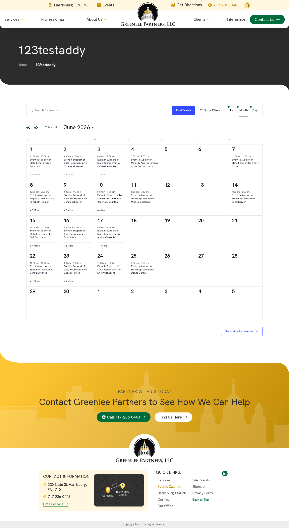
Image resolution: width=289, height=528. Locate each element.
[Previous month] (28, 127)
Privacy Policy (202, 493)
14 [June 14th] (234, 185)
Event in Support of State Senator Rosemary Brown (245, 163)
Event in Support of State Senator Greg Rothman (40, 163)
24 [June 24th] (100, 256)
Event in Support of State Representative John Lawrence (41, 269)
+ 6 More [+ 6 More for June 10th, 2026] (102, 210)
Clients (199, 19)
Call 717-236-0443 (123, 417)
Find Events (183, 110)
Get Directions (186, 5)
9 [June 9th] (65, 185)
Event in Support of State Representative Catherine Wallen (109, 163)
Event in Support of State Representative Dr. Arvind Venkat (75, 163)
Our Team (165, 499)
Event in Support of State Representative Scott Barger (243, 198)
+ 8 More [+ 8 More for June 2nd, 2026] (68, 174)
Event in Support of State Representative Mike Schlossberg (142, 198)
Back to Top (200, 499)
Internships (236, 19)
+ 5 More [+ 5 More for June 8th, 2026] (35, 210)
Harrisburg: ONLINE (68, 5)
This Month (51, 127)
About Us (94, 19)
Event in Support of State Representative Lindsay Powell (75, 269)
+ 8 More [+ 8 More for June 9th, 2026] (68, 210)
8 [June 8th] (31, 185)
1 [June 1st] (31, 149)
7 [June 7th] (233, 149)
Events (105, 5)
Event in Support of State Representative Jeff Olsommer (41, 234)
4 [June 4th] (132, 149)
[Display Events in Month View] (243, 110)
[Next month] (36, 127)
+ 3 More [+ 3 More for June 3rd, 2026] (102, 174)
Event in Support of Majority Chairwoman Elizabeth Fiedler (42, 198)
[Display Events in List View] (232, 110)
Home (22, 64)
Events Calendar (170, 486)
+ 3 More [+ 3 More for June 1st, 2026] (35, 174)
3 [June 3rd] (98, 149)
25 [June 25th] (133, 256)
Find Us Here (171, 417)
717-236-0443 (223, 5)
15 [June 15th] (32, 220)
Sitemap (198, 486)
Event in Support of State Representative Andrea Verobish (109, 234)
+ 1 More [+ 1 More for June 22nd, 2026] (35, 281)
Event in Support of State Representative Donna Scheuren (75, 198)
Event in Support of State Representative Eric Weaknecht (109, 269)
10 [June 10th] (100, 185)
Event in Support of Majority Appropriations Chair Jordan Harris (144, 163)
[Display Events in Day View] (254, 110)
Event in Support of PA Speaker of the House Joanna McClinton (109, 198)
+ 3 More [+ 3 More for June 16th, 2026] (68, 245)
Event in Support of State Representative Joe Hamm (75, 234)
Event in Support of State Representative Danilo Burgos (142, 269)
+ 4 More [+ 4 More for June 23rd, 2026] (68, 281)
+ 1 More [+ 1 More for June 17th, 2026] (102, 245)
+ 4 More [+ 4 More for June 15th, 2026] (35, 245)
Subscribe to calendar (239, 331)
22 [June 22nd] (32, 256)
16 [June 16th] (66, 220)
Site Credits (201, 480)
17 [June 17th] (100, 220)
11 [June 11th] (133, 185)
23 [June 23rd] (66, 256)
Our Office (165, 506)
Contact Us (264, 19)
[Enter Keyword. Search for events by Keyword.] (99, 110)
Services (11, 19)
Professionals (53, 19)
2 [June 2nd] (65, 149)
